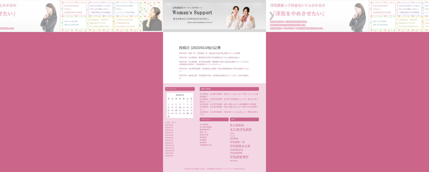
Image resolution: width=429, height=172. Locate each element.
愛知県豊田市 (205, 129)
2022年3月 (169, 138)
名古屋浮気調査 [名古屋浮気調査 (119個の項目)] (241, 129)
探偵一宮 (203, 132)
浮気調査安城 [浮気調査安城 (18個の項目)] (236, 150)
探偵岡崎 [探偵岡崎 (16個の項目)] (234, 138)
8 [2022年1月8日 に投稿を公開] (187, 104)
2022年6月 (169, 130)
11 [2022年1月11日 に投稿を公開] (172, 107)
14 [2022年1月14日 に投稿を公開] (184, 107)
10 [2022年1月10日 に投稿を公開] (169, 107)
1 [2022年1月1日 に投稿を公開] (187, 101)
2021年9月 (169, 153)
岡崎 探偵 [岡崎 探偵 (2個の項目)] (232, 136)
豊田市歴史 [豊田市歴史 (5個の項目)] (233, 161)
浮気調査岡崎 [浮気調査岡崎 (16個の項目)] (236, 153)
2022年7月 (169, 127)
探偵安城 (203, 137)
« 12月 (167, 122)
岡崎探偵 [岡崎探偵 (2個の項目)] (232, 133)
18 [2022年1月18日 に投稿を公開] (172, 110)
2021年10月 (169, 151)
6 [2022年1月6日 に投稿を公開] (180, 104)
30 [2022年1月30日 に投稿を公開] (191, 113)
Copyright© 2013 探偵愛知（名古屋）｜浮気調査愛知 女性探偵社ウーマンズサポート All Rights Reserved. (214, 169)
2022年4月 (169, 135)
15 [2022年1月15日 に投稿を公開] (188, 107)
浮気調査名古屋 (206, 145)
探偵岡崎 (204, 140)
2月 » (174, 122)
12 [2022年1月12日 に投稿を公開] (176, 107)
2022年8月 (169, 125)
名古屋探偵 (204, 124)
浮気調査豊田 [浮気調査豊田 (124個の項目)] (239, 157)
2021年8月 (169, 156)
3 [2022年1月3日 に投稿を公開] (168, 104)
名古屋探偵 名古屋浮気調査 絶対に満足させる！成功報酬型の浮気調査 (228, 104)
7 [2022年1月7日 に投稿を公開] (183, 104)
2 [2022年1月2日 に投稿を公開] (191, 101)
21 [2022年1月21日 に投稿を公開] (184, 110)
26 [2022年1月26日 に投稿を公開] (176, 113)
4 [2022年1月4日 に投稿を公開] (172, 104)
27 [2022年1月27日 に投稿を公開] (180, 113)
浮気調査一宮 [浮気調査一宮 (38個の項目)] (237, 142)
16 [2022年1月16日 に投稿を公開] (191, 107)
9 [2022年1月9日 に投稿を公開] (191, 104)
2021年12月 (169, 145)
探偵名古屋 (204, 135)
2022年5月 (169, 133)
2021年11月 (169, 148)
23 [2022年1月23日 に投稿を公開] (191, 110)
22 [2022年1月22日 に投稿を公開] (188, 110)
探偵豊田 (205, 142)
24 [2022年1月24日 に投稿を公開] (169, 113)
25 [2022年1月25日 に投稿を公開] (172, 113)
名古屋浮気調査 (206, 127)
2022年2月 (169, 140)
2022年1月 (169, 143)
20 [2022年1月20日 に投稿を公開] (180, 110)
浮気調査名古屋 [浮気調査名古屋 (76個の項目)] (240, 146)
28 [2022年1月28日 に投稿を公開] (184, 113)
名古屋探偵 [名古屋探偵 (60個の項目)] (237, 125)
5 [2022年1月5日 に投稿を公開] (176, 104)
